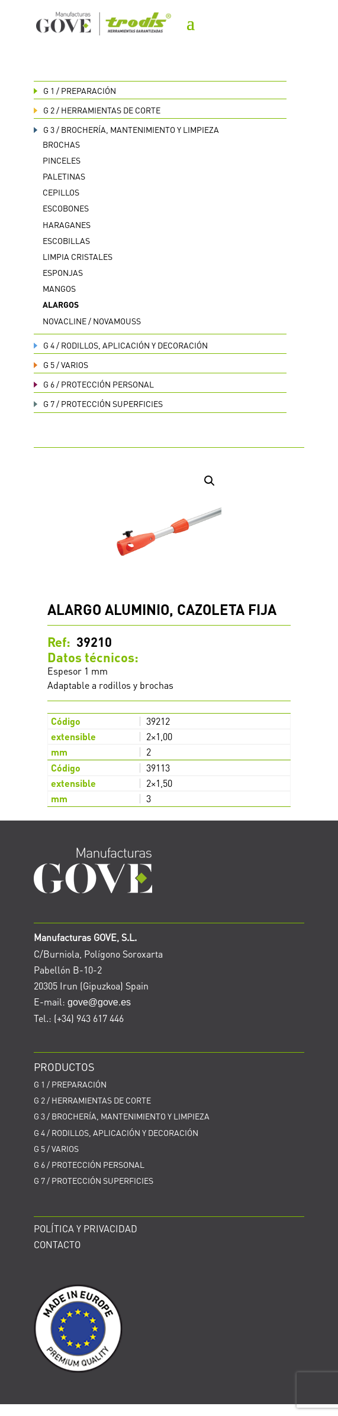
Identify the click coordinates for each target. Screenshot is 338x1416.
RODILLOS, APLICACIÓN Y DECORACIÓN (121, 345)
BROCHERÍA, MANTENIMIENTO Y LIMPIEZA (126, 129)
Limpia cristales (77, 256)
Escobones (66, 208)
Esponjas (63, 272)
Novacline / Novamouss (92, 320)
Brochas (61, 144)
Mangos (59, 288)
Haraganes (67, 224)
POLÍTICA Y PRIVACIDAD (85, 1228)
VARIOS (61, 364)
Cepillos (61, 192)
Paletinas (64, 176)
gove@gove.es (99, 1002)
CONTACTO (57, 1244)
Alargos (61, 304)
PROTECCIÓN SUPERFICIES (98, 403)
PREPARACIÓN (75, 90)
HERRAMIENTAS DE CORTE (97, 110)
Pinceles (62, 160)
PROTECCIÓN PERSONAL (94, 384)
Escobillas (66, 240)
